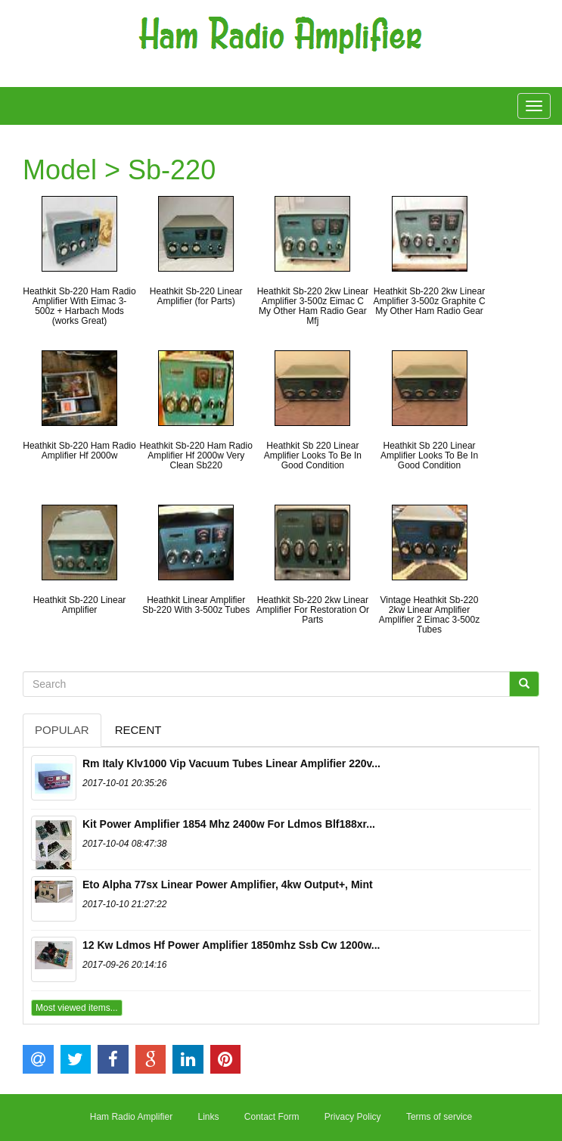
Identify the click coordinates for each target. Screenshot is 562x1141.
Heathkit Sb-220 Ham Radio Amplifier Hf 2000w (79, 450)
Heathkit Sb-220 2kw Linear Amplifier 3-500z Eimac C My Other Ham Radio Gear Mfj (312, 306)
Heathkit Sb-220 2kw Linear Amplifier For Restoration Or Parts (312, 610)
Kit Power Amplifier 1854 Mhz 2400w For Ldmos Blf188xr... (228, 824)
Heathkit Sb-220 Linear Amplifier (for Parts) (196, 296)
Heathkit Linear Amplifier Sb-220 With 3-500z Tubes (196, 605)
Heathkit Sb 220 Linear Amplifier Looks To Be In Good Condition (313, 455)
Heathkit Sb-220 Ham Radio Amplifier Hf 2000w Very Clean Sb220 (195, 455)
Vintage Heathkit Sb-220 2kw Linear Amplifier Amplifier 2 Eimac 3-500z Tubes (429, 615)
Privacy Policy (352, 1116)
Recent (138, 729)
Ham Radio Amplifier (131, 1116)
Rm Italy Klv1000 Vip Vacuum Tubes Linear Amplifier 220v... (231, 763)
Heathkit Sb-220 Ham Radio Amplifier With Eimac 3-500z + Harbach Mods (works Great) (79, 306)
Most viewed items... (77, 1008)
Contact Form (272, 1116)
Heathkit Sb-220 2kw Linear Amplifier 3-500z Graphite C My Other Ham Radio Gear (429, 301)
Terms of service (439, 1116)
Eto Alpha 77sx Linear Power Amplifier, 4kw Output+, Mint (227, 884)
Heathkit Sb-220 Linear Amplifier (79, 605)
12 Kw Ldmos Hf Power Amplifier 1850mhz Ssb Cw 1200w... (231, 945)
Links (208, 1116)
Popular (62, 729)
